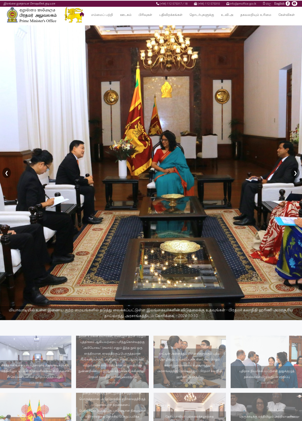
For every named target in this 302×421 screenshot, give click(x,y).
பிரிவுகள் (145, 14)
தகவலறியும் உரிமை (255, 14)
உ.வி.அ (227, 14)
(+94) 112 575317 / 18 (172, 3)
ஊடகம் (126, 14)
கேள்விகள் (286, 14)
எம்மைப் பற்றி (102, 14)
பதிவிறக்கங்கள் (170, 14)
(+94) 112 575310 (207, 3)
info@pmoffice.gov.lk (241, 3)
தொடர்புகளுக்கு (201, 14)
